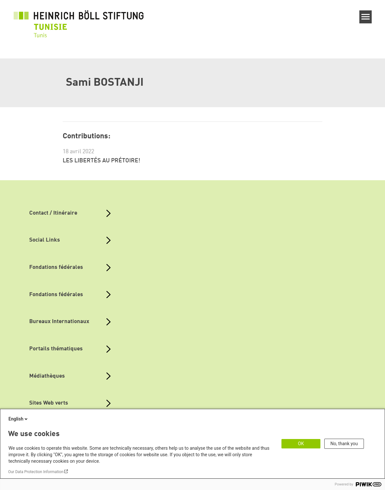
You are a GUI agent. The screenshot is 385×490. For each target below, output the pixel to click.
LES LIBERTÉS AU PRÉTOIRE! (101, 161)
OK (301, 443)
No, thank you (344, 443)
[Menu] (365, 16)
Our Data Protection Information (35, 472)
